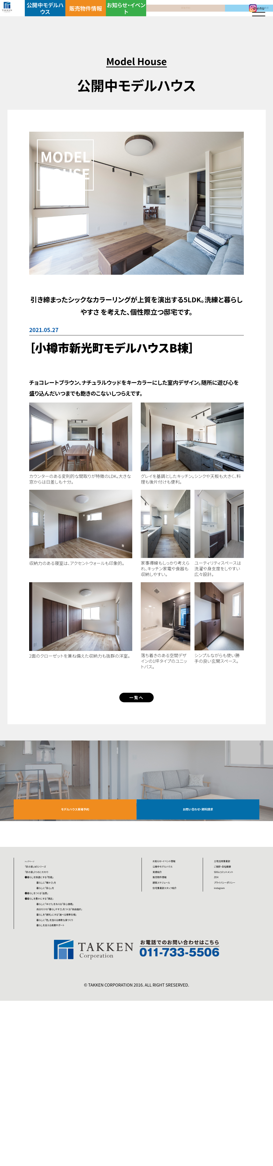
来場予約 (158, 16)
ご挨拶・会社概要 (234, 915)
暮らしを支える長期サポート (85, 1086)
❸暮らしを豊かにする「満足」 (58, 990)
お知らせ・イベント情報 (174, 907)
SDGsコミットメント (236, 928)
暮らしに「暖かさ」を (75, 953)
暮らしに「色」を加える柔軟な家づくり (91, 1069)
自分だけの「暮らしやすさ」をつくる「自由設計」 (90, 1028)
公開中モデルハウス (58, 16)
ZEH (219, 940)
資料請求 (191, 16)
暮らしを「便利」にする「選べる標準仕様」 (90, 1048)
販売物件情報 (91, 16)
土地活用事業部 (233, 903)
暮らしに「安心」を (73, 965)
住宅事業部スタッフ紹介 (173, 986)
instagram (226, 973)
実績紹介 (164, 944)
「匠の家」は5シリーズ (50, 915)
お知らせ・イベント (125, 16)
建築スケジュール (173, 969)
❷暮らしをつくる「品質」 (52, 978)
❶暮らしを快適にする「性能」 (58, 940)
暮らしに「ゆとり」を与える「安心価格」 (91, 1007)
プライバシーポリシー (236, 957)
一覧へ (136, 703)
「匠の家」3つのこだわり (52, 928)
